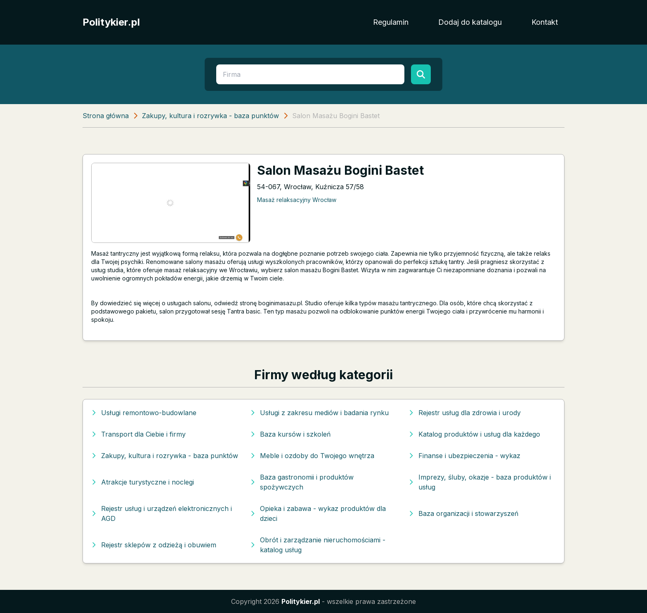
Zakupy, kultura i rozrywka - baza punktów (210, 116)
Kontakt (544, 22)
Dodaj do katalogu (470, 22)
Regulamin (391, 22)
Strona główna (106, 116)
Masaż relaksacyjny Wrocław (296, 199)
